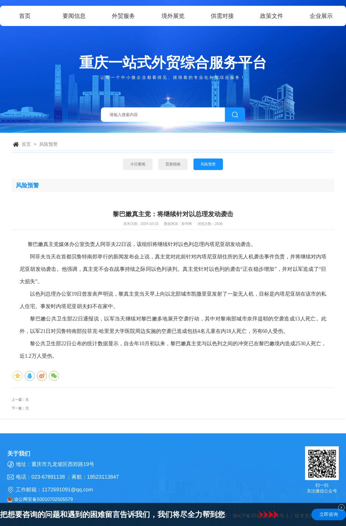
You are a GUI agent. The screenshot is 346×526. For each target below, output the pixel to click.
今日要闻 (137, 164)
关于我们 (18, 453)
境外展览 (173, 16)
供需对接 (222, 16)
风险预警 (48, 144)
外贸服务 (123, 16)
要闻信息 (74, 16)
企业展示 (321, 16)
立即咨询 (328, 514)
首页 (25, 16)
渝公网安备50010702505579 (40, 499)
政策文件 (271, 16)
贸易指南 (173, 164)
